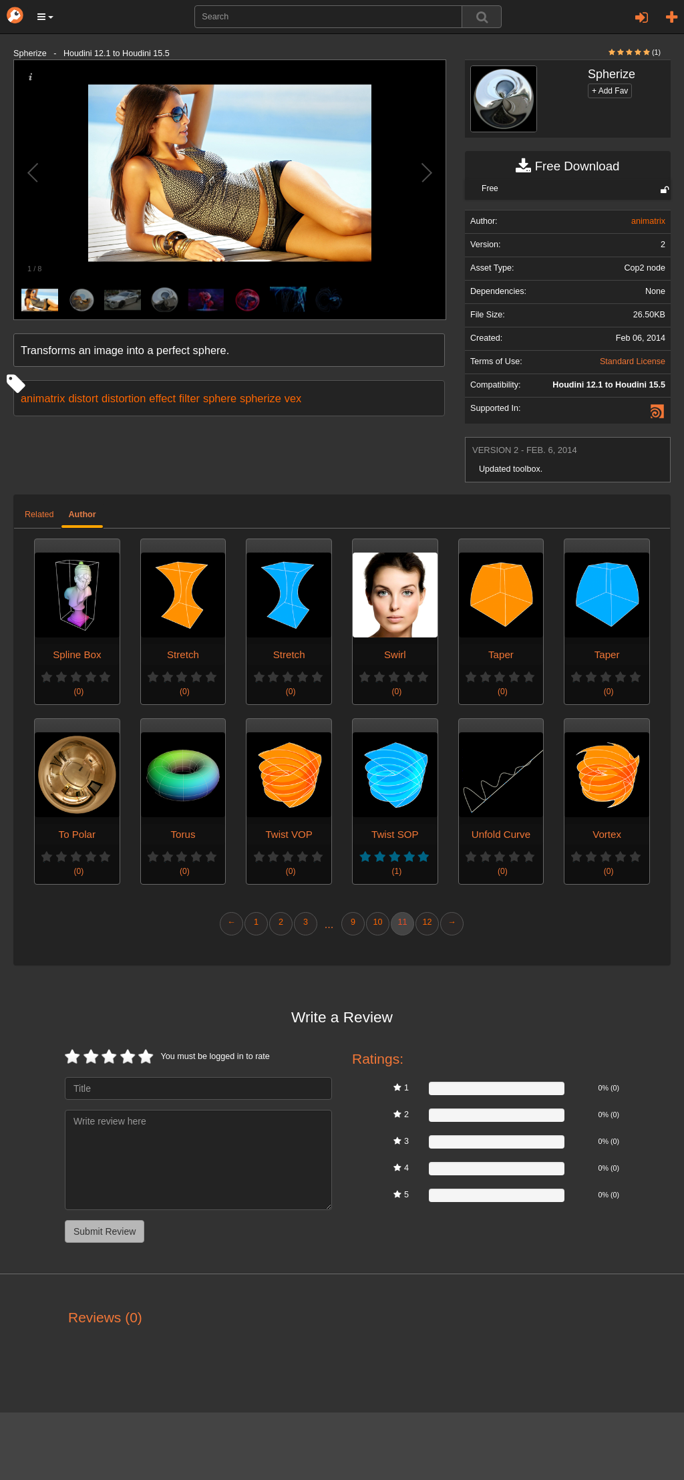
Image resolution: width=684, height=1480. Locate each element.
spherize (260, 398)
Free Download (567, 166)
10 (377, 922)
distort (83, 398)
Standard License (632, 361)
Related (39, 514)
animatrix (43, 398)
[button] (45, 17)
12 (427, 922)
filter (189, 398)
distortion (124, 398)
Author (82, 514)
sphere (219, 398)
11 (402, 922)
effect (162, 398)
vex (293, 398)
